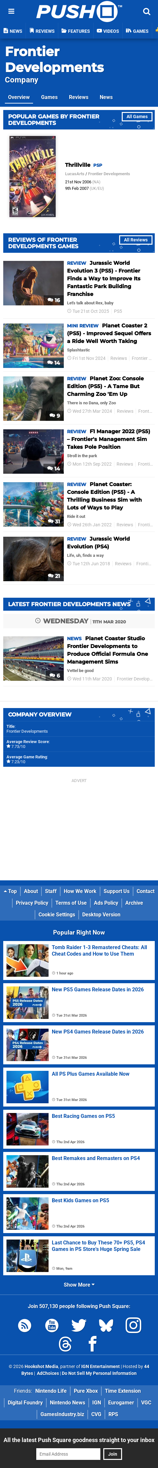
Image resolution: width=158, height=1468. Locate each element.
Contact (145, 891)
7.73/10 (18, 746)
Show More (79, 1285)
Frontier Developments (54, 59)
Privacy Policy (32, 903)
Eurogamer (121, 1403)
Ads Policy (106, 903)
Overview (19, 97)
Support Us (117, 891)
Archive (134, 903)
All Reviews (136, 240)
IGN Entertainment (100, 1366)
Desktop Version (101, 914)
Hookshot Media (41, 1366)
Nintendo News (67, 1403)
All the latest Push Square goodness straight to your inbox (79, 1440)
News (106, 97)
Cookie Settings (57, 914)
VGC (146, 1403)
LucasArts (75, 173)
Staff (51, 891)
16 (54, 300)
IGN (96, 1403)
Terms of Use (71, 903)
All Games (137, 116)
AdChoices (47, 1373)
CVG (96, 1414)
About (31, 891)
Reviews (78, 97)
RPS (113, 1414)
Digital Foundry (25, 1403)
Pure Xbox (86, 1391)
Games (49, 97)
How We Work (80, 891)
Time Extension (123, 1391)
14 (53, 363)
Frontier (146, 411)
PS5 (118, 311)
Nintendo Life (51, 1391)
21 (54, 576)
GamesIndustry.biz (62, 1414)
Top (10, 891)
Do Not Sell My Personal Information (99, 1373)
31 (54, 522)
